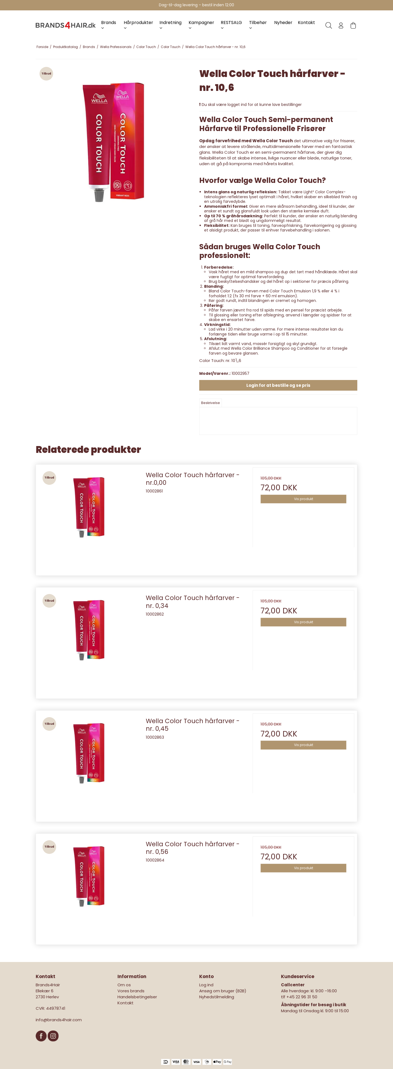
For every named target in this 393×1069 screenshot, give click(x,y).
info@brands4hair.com (59, 1020)
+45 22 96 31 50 (301, 997)
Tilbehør (258, 24)
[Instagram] (53, 1044)
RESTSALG (231, 24)
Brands (108, 24)
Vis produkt (303, 499)
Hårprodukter (138, 24)
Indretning (170, 24)
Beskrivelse (210, 402)
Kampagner (201, 24)
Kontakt (306, 22)
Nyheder (283, 22)
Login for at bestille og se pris (278, 385)
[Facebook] (42, 1044)
